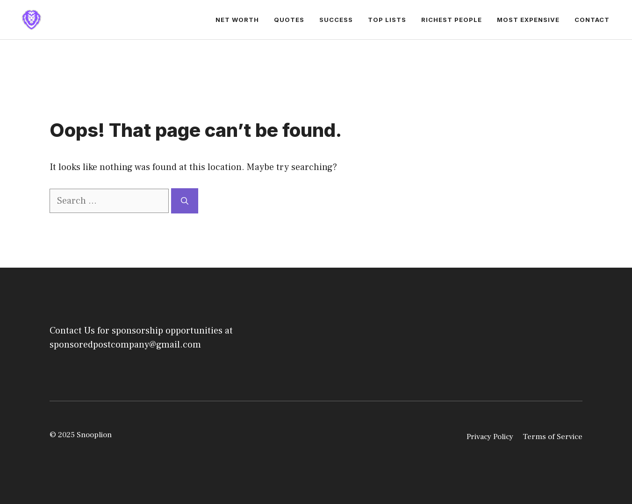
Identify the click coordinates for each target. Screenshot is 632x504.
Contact (592, 19)
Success (336, 19)
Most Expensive (528, 19)
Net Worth (237, 19)
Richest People (451, 19)
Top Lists (387, 19)
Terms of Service (552, 437)
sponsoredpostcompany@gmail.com (125, 345)
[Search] (184, 200)
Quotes (289, 19)
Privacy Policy (490, 437)
